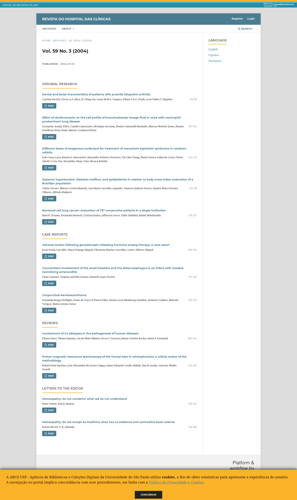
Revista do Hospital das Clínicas (76, 19)
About (67, 28)
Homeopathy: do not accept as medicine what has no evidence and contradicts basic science (108, 422)
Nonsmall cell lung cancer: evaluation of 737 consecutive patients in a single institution (104, 210)
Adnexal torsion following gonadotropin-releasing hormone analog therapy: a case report (106, 245)
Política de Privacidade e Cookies (176, 482)
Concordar (148, 494)
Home (46, 40)
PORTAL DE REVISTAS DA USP (20, 5)
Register (237, 18)
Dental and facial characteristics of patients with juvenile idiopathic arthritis (96, 94)
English (213, 49)
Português (215, 61)
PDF (50, 105)
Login (251, 18)
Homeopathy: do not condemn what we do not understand (84, 399)
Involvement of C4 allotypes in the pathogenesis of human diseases (90, 333)
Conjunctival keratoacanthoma (64, 295)
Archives (49, 28)
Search (245, 28)
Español (213, 55)
